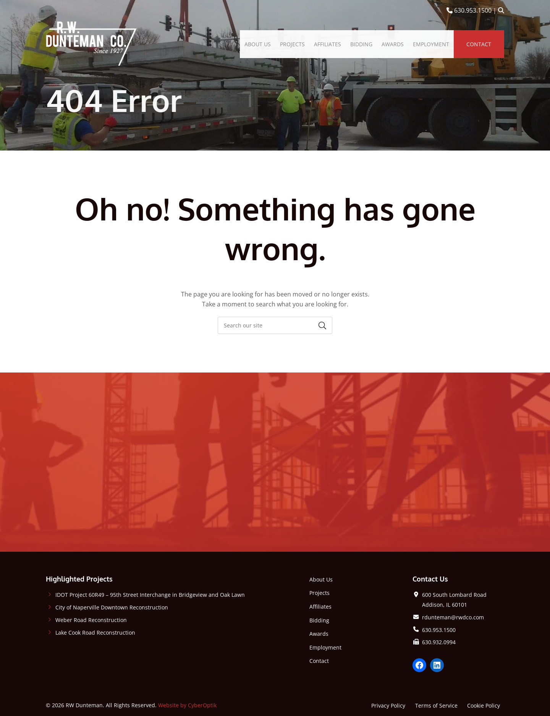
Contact (319, 660)
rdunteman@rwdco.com (453, 617)
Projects (319, 592)
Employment (325, 647)
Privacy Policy (388, 705)
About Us (321, 579)
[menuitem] (257, 44)
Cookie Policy (483, 705)
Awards (318, 633)
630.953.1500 (469, 10)
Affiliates (320, 606)
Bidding (319, 620)
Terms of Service (436, 705)
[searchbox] (275, 325)
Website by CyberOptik (187, 705)
